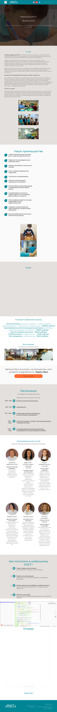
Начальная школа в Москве (5, 600)
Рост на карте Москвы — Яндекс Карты (28, 686)
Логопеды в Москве (3, 599)
